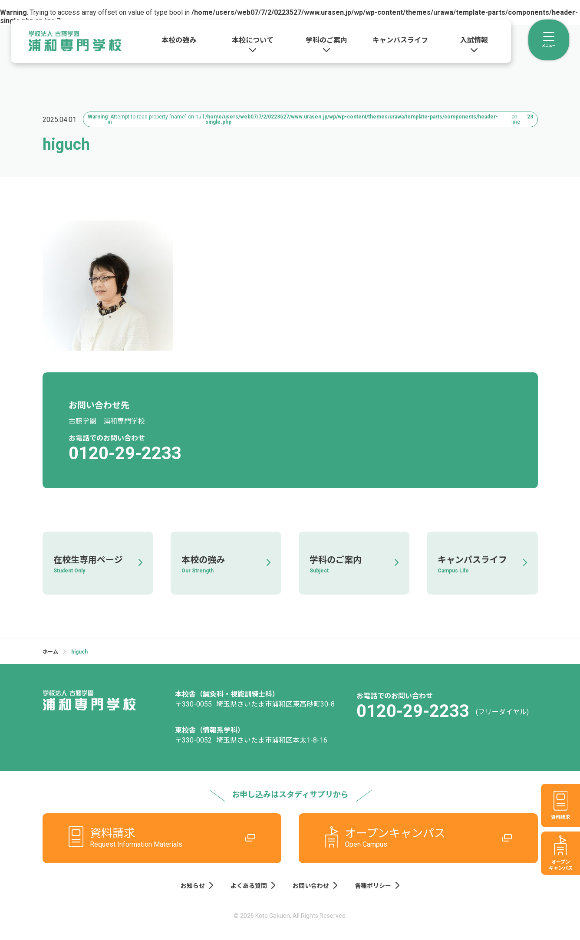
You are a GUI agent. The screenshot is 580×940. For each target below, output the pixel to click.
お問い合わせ (315, 884)
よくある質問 (253, 884)
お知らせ (197, 884)
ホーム (50, 652)
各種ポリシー (377, 884)
